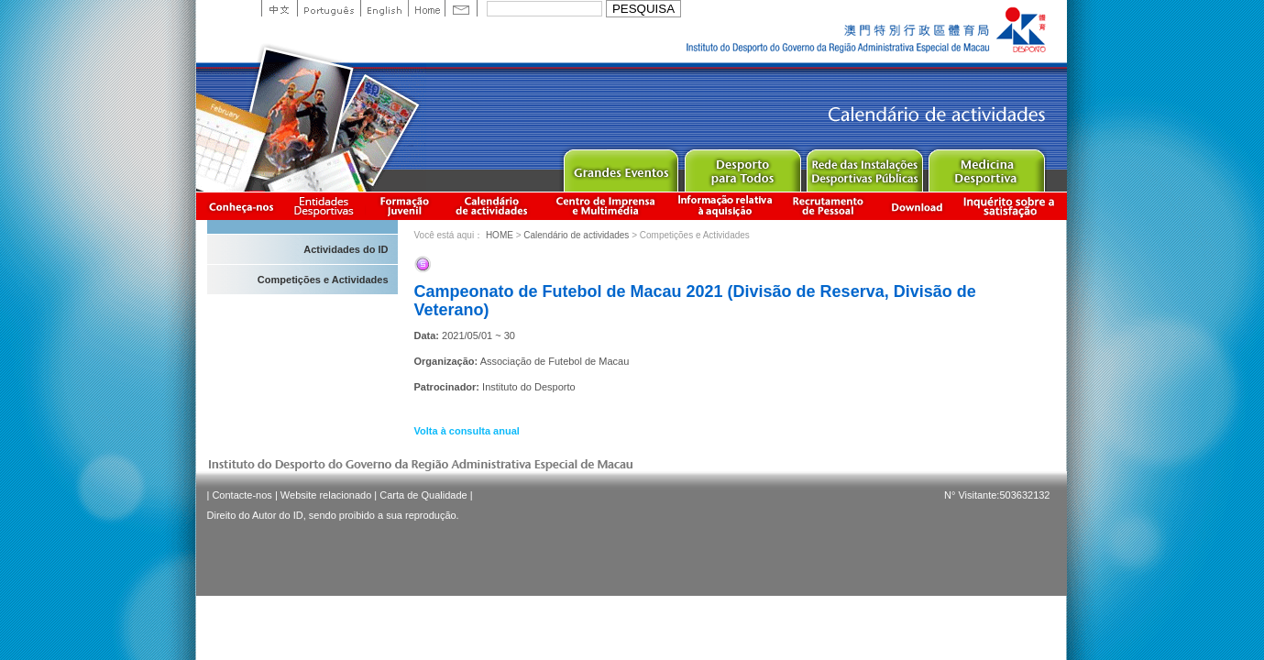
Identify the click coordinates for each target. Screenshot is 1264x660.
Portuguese (328, 8)
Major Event (620, 166)
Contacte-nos (241, 495)
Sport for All (742, 166)
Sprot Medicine (986, 166)
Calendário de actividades (492, 206)
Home (426, 8)
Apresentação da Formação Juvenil (404, 206)
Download (916, 206)
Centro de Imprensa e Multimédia (606, 206)
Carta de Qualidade (423, 495)
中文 (279, 8)
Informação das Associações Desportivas (327, 206)
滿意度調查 (1012, 206)
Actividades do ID (345, 249)
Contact (461, 8)
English (384, 8)
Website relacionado (325, 495)
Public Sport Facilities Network (864, 166)
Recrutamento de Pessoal (828, 206)
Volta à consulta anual (467, 430)
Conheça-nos (241, 206)
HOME (499, 235)
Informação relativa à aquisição (725, 206)
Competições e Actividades (323, 279)
